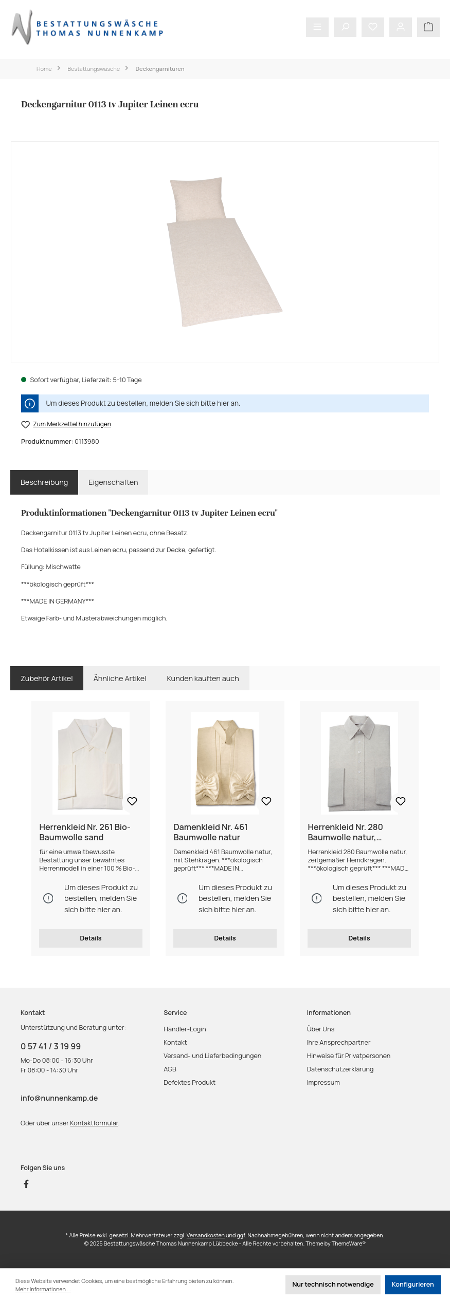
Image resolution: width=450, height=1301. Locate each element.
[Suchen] (345, 27)
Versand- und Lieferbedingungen (212, 1055)
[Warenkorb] (428, 27)
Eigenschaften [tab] (113, 482)
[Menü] (317, 27)
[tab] (44, 482)
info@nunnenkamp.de (59, 1098)
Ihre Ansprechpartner (339, 1042)
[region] (225, 252)
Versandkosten (206, 1235)
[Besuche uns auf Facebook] (26, 1184)
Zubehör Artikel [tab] (47, 678)
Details (90, 938)
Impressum (323, 1082)
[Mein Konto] (400, 27)
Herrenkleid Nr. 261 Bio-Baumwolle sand (84, 832)
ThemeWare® (349, 1243)
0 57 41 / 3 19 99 (51, 1046)
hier (223, 403)
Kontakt (175, 1042)
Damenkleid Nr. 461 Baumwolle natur (210, 832)
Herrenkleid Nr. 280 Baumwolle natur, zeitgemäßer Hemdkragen (359, 832)
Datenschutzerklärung (340, 1069)
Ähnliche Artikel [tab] (120, 678)
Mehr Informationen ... (43, 1289)
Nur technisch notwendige (332, 1284)
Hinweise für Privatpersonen (349, 1055)
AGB (170, 1069)
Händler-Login (185, 1029)
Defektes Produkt (189, 1082)
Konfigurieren (413, 1284)
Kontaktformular (94, 1123)
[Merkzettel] (373, 27)
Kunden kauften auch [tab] (203, 678)
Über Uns (321, 1029)
